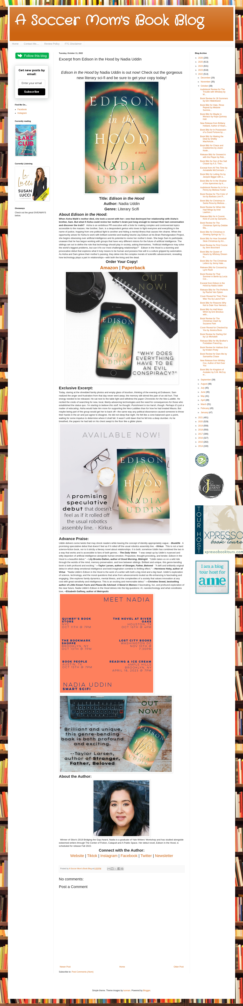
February (205, 408)
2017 (201, 434)
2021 (201, 417)
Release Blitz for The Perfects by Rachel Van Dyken (214, 291)
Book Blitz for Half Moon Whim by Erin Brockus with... (211, 312)
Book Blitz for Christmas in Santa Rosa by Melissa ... (213, 202)
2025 (201, 62)
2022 (201, 74)
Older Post (179, 967)
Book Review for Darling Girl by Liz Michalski (213, 335)
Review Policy (52, 43)
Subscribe (31, 91)
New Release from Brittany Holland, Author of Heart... (213, 124)
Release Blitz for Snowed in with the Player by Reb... (213, 155)
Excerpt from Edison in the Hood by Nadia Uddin (212, 284)
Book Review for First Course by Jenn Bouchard (213, 246)
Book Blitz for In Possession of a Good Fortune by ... (213, 131)
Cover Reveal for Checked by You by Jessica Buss (214, 328)
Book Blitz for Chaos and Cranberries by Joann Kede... (211, 148)
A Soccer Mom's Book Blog (109, 21)
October (205, 86)
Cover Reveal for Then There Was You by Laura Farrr (213, 297)
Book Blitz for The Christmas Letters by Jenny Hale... (213, 262)
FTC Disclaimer (73, 43)
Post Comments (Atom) (82, 972)
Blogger (146, 990)
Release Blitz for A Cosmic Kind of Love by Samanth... (214, 217)
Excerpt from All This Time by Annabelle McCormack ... (213, 169)
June (203, 392)
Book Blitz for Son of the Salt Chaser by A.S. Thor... (213, 162)
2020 (201, 421)
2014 (201, 446)
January (205, 412)
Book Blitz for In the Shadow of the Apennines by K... (213, 182)
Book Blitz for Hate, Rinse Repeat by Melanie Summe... (212, 107)
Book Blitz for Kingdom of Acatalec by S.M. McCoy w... (213, 372)
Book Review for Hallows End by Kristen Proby (214, 348)
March (204, 404)
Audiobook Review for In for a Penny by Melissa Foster (214, 188)
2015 (201, 442)
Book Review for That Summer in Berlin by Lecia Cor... (213, 276)
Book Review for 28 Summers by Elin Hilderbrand (214, 99)
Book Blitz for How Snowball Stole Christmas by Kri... (213, 239)
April (203, 400)
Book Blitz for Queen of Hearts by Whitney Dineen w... (213, 254)
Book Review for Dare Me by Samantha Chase (213, 355)
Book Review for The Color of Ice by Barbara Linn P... (214, 195)
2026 (201, 58)
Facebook (22, 109)
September (206, 379)
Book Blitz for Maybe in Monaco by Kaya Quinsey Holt (213, 116)
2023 (201, 70)
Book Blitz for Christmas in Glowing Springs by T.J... (213, 233)
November (206, 82)
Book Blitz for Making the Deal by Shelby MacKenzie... (211, 139)
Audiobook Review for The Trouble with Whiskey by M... (213, 92)
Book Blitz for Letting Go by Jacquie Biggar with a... (213, 175)
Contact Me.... (31, 43)
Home (15, 43)
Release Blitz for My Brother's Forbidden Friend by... (214, 342)
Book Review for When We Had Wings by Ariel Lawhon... (212, 209)
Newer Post (65, 967)
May (203, 396)
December (206, 77)
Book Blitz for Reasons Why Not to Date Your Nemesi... (214, 304)
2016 (201, 438)
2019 (201, 425)
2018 (201, 430)
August (204, 384)
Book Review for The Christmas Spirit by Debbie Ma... (214, 225)
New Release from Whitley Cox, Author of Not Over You (212, 363)
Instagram (22, 113)
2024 (201, 66)
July (203, 388)
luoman (126, 990)
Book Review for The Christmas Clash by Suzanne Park (210, 321)
